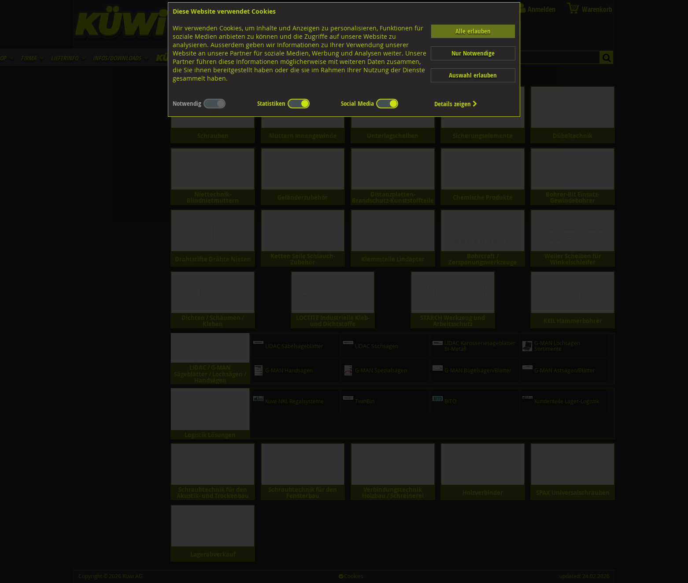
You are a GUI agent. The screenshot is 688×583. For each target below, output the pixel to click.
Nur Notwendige (473, 53)
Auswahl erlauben (473, 75)
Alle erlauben (473, 31)
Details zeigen (455, 103)
